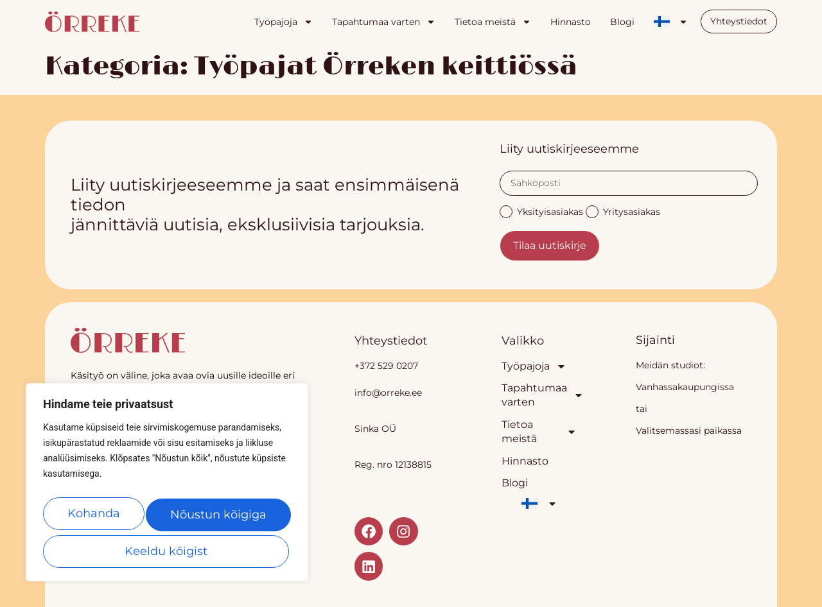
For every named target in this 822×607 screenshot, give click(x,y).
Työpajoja (283, 22)
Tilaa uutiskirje (549, 245)
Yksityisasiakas (541, 210)
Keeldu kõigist (218, 518)
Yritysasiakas (623, 210)
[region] (167, 487)
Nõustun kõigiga (167, 551)
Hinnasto (570, 22)
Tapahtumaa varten (383, 22)
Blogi (622, 22)
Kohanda (95, 518)
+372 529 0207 (386, 366)
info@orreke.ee (388, 392)
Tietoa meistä (493, 22)
